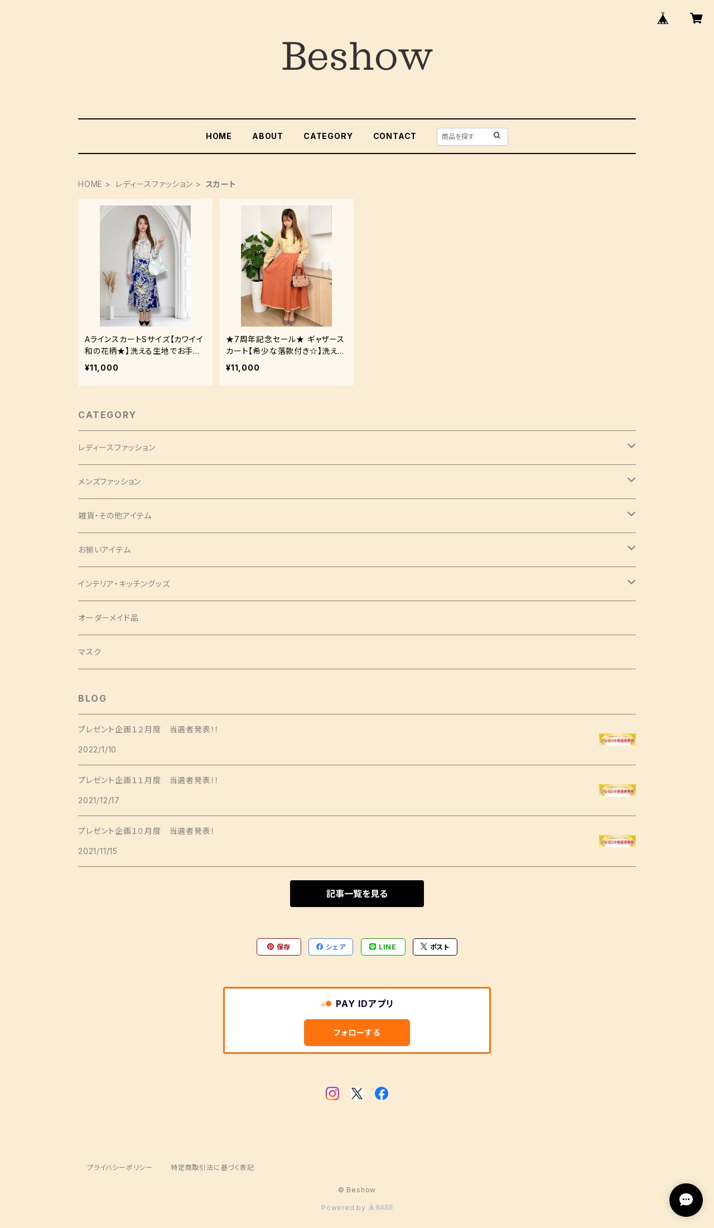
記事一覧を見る (357, 893)
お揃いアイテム (104, 549)
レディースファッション (154, 184)
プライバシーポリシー (120, 1167)
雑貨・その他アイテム (115, 515)
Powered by (357, 1207)
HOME (219, 136)
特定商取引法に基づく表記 (212, 1167)
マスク (89, 651)
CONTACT (395, 136)
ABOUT (267, 136)
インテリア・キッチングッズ (124, 583)
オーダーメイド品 (108, 617)
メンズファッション (109, 481)
